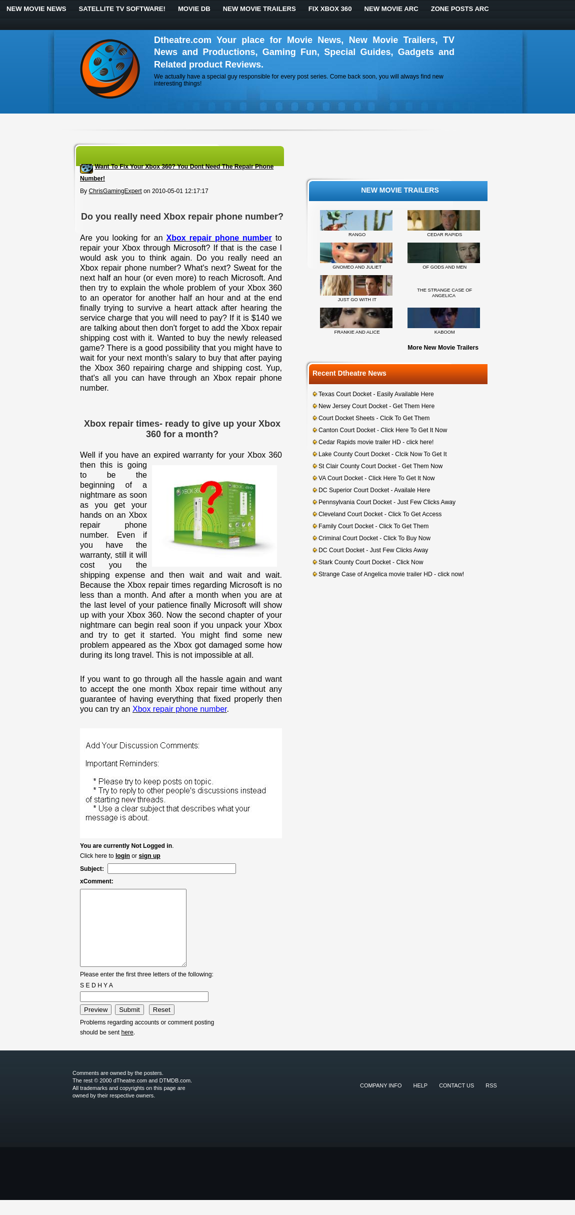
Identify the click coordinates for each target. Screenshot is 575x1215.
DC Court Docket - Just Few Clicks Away (373, 550)
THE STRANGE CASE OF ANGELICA (444, 293)
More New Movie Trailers (443, 347)
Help (421, 1100)
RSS (491, 1100)
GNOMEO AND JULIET (357, 267)
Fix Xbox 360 (330, 9)
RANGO (357, 234)
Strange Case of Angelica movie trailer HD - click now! (391, 574)
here (127, 1047)
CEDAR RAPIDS (444, 234)
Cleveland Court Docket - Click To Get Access (380, 514)
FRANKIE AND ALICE (357, 332)
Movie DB (194, 9)
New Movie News (36, 9)
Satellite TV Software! (122, 9)
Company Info (381, 1100)
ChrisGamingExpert (115, 191)
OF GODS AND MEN (444, 267)
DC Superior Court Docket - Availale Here (374, 490)
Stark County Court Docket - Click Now (370, 562)
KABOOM (444, 332)
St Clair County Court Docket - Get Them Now (380, 466)
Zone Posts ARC (460, 9)
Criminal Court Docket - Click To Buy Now (374, 538)
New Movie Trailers (259, 9)
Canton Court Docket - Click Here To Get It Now (382, 430)
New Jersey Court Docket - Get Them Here (376, 406)
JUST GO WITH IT (357, 299)
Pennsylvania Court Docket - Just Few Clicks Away (387, 502)
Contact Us (456, 1100)
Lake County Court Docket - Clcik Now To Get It (382, 454)
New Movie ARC (391, 9)
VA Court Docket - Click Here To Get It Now (376, 478)
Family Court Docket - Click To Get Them (373, 526)
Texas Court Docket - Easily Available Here (376, 394)
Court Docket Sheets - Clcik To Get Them (374, 418)
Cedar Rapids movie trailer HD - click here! (376, 442)
